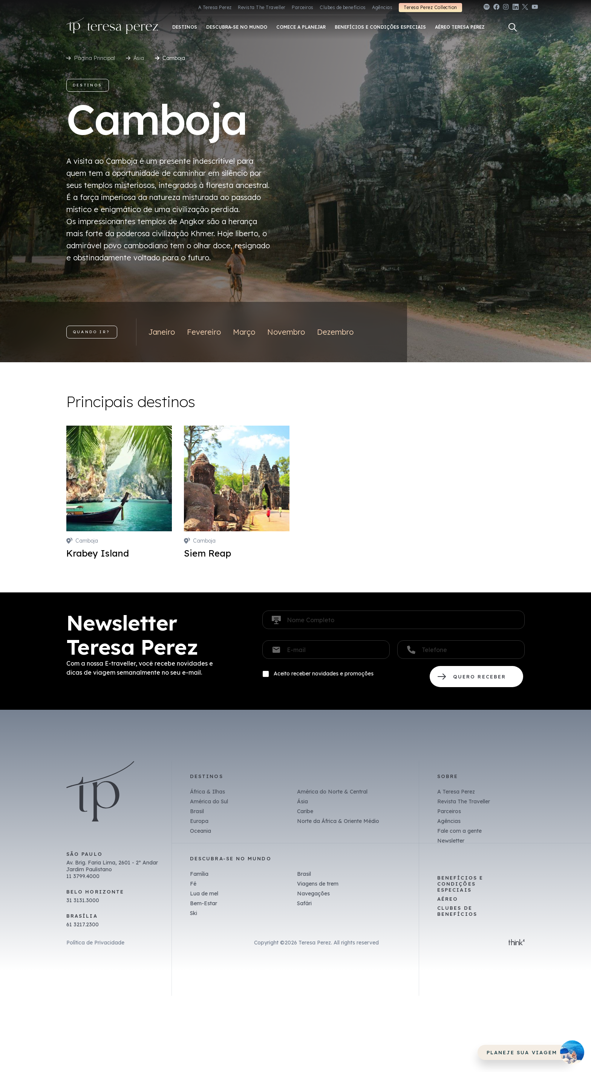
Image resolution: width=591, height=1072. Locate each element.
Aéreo (447, 899)
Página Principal (94, 58)
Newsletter (450, 840)
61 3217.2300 (82, 924)
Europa (199, 821)
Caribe (305, 811)
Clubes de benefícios (343, 7)
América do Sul (209, 801)
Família (199, 874)
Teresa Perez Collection (430, 7)
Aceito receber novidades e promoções (324, 673)
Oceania (200, 830)
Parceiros (302, 7)
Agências (382, 7)
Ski (193, 913)
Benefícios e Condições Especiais (460, 884)
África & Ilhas (207, 791)
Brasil (197, 811)
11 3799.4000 (83, 876)
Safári (304, 903)
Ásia (138, 58)
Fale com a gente (459, 830)
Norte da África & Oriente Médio (338, 821)
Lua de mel (204, 893)
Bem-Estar (203, 903)
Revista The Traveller (261, 7)
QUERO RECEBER (476, 677)
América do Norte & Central (332, 791)
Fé (193, 883)
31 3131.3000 (82, 900)
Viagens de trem (317, 883)
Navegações (313, 893)
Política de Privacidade (95, 942)
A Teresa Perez (215, 7)
